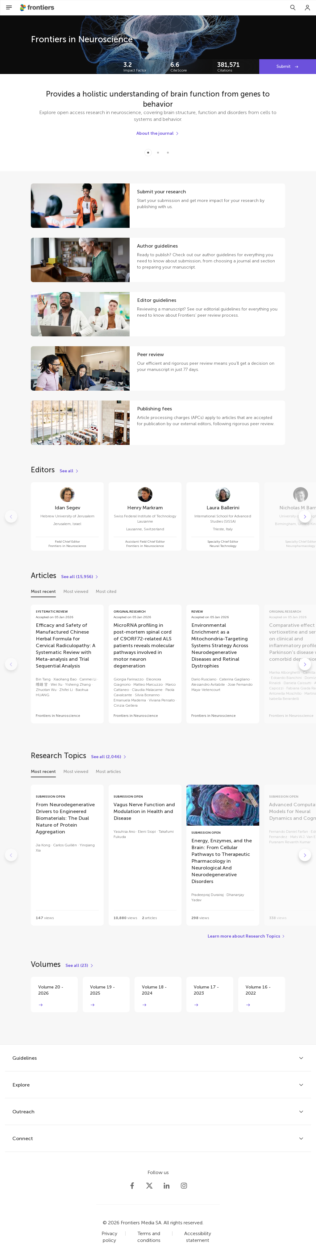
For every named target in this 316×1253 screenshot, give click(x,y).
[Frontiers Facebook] (132, 1185)
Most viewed (75, 591)
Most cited (106, 591)
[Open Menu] (9, 7)
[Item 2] (168, 152)
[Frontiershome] (37, 7)
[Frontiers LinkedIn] (166, 1185)
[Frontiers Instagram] (184, 1185)
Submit (284, 66)
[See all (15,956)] (80, 577)
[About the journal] (157, 133)
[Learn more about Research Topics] (246, 936)
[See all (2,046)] (109, 757)
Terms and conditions (148, 1236)
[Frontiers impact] (141, 66)
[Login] (307, 7)
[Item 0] (148, 152)
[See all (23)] (79, 966)
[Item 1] (158, 152)
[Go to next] (305, 516)
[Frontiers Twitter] (149, 1185)
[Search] (293, 7)
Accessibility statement (197, 1236)
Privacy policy (109, 1236)
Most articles (108, 771)
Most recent (43, 591)
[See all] (69, 471)
